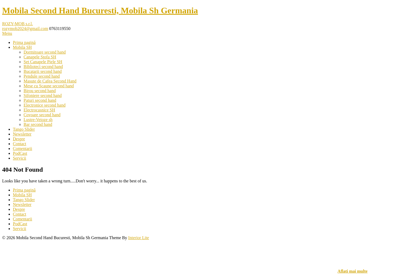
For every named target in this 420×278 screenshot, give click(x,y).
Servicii (19, 158)
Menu (7, 33)
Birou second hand (40, 90)
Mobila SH (22, 47)
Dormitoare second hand (45, 52)
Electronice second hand (44, 105)
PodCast (20, 153)
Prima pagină (24, 42)
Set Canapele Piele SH (43, 61)
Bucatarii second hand (43, 71)
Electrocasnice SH (39, 110)
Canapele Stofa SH (40, 57)
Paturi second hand (40, 100)
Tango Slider (24, 129)
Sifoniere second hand (43, 95)
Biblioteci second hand (43, 66)
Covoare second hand (42, 114)
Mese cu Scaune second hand (49, 86)
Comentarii (22, 148)
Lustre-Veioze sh (38, 119)
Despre (19, 139)
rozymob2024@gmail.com (25, 28)
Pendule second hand (42, 76)
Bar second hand (38, 124)
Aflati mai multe (353, 271)
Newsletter (22, 134)
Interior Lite (138, 237)
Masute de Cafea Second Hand (50, 81)
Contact (19, 143)
